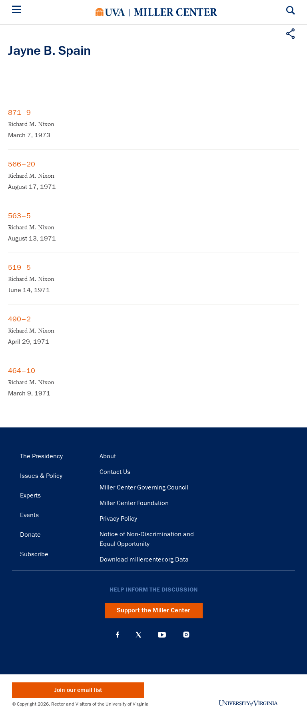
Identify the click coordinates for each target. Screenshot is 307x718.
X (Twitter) (138, 634)
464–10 (21, 370)
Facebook (117, 635)
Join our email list (78, 690)
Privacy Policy (118, 519)
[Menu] (18, 11)
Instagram (186, 634)
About (108, 456)
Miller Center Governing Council (144, 487)
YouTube (162, 635)
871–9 (19, 112)
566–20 (21, 164)
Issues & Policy (41, 476)
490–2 (19, 319)
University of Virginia (110, 12)
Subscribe (34, 554)
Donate (30, 535)
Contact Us (115, 472)
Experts (30, 495)
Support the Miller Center (153, 610)
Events (29, 515)
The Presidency (41, 456)
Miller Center (175, 12)
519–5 (19, 267)
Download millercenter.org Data (144, 560)
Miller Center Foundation (134, 503)
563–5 (19, 215)
